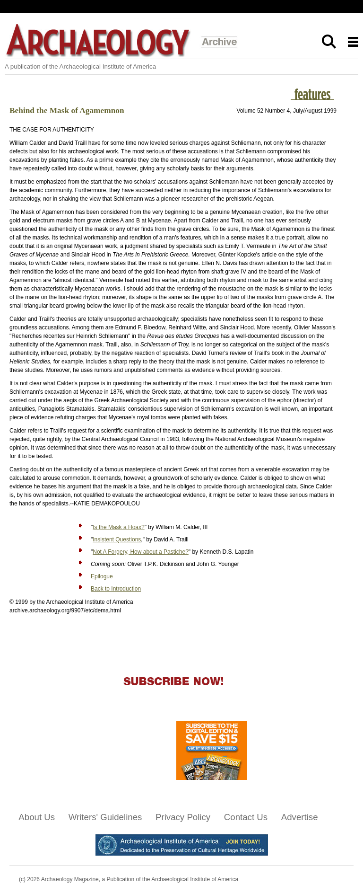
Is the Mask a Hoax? (118, 527)
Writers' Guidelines (105, 817)
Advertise (299, 817)
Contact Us (246, 817)
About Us (36, 817)
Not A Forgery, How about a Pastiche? (141, 551)
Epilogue (102, 576)
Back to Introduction (116, 588)
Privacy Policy (183, 817)
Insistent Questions (117, 539)
